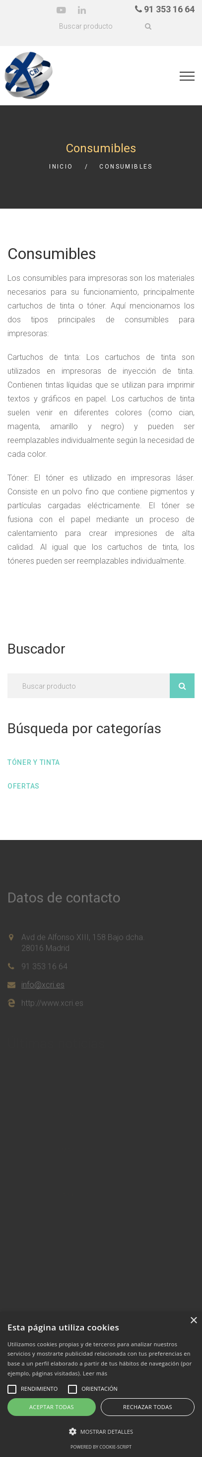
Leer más (95, 1373)
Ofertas (23, 786)
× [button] (193, 1321)
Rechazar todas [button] (147, 1407)
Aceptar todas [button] (51, 1407)
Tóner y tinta (33, 762)
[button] (101, 1432)
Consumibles (125, 166)
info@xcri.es (43, 987)
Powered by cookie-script (101, 1447)
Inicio (61, 166)
